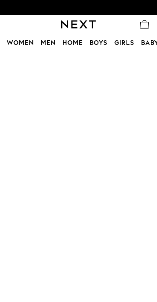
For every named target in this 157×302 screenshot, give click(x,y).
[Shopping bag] (144, 24)
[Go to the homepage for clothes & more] (78, 24)
